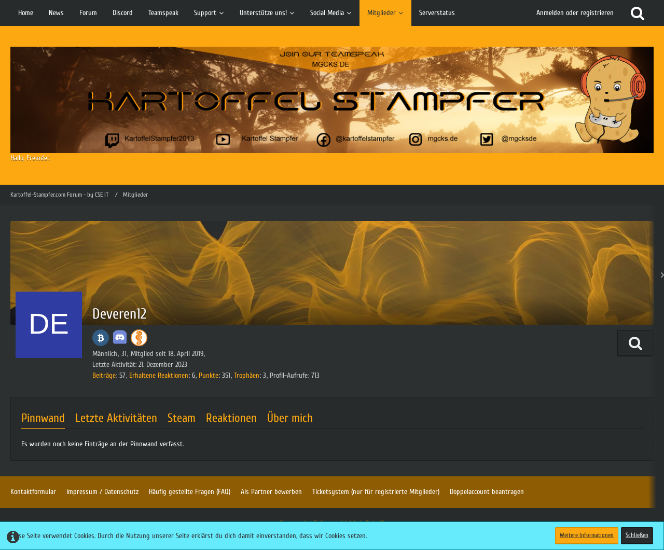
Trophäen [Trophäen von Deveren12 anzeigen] (246, 375)
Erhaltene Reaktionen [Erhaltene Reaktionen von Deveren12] (158, 375)
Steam (182, 418)
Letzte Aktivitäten (116, 418)
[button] (635, 343)
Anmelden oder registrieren (575, 12)
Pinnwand (43, 418)
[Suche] (637, 13)
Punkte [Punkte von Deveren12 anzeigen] (208, 375)
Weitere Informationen (587, 535)
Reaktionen (231, 418)
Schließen (637, 535)
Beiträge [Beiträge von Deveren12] (104, 375)
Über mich (290, 418)
